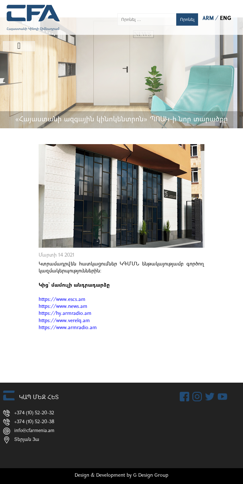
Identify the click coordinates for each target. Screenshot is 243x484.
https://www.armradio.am (68, 327)
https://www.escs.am (62, 299)
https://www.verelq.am (64, 320)
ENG (225, 19)
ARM (208, 19)
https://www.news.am (63, 306)
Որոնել (187, 19)
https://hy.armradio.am (65, 313)
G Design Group (150, 475)
